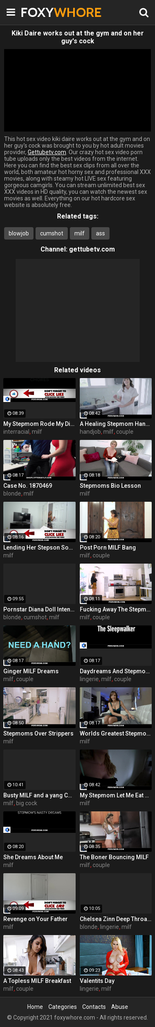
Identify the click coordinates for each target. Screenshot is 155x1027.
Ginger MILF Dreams (31, 671)
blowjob (19, 233)
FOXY (41, 12)
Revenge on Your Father (35, 919)
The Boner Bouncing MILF (114, 857)
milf (79, 233)
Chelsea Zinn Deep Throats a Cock (116, 919)
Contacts (94, 1006)
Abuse (119, 1006)
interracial (16, 431)
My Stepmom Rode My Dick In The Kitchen (39, 424)
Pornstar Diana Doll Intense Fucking (39, 609)
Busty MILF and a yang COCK (39, 795)
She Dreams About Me (33, 857)
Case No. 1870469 (27, 485)
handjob (90, 431)
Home (35, 1006)
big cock (26, 803)
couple (125, 431)
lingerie (89, 679)
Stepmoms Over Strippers (38, 733)
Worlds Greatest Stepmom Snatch (116, 733)
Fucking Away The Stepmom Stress (116, 609)
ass (100, 233)
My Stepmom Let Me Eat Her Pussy (116, 795)
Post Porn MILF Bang (108, 547)
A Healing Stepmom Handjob (116, 424)
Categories (62, 1006)
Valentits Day (97, 981)
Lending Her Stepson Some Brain (39, 547)
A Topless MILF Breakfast (37, 981)
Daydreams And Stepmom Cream (116, 671)
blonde (12, 493)
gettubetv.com (92, 249)
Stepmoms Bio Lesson (110, 485)
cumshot (51, 233)
